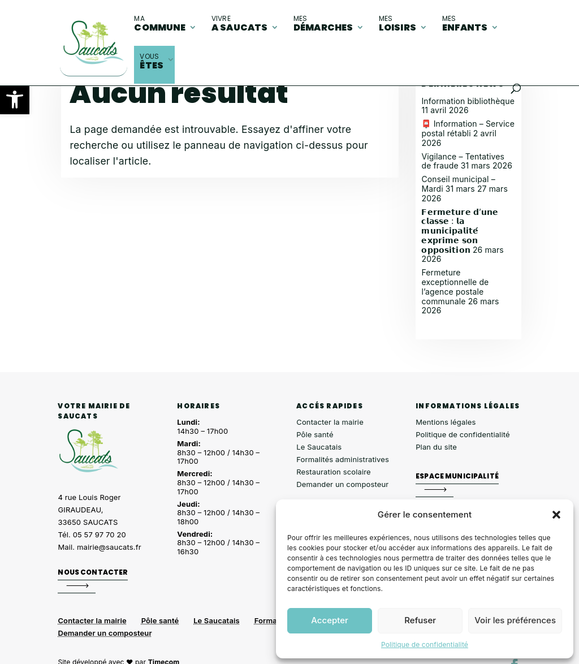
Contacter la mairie (330, 421)
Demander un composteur (342, 484)
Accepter (329, 620)
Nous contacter (93, 572)
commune (159, 24)
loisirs (397, 24)
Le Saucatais (319, 446)
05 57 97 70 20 (99, 534)
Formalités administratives (342, 459)
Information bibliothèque (468, 101)
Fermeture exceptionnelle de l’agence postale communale (455, 286)
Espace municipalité (457, 476)
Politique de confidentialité (424, 644)
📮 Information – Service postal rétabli (468, 128)
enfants (465, 24)
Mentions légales (446, 421)
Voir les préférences (515, 620)
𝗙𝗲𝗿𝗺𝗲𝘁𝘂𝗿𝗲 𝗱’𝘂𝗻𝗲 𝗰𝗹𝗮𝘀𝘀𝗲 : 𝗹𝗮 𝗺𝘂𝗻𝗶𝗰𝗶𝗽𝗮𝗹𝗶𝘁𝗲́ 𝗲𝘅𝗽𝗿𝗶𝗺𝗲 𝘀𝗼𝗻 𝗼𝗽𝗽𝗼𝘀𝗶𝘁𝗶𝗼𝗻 (459, 231)
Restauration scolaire (333, 471)
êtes (151, 61)
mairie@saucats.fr (109, 546)
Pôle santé (314, 434)
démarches (323, 24)
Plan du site (436, 446)
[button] (14, 99)
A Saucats (239, 24)
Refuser (420, 620)
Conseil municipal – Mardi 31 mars (458, 183)
